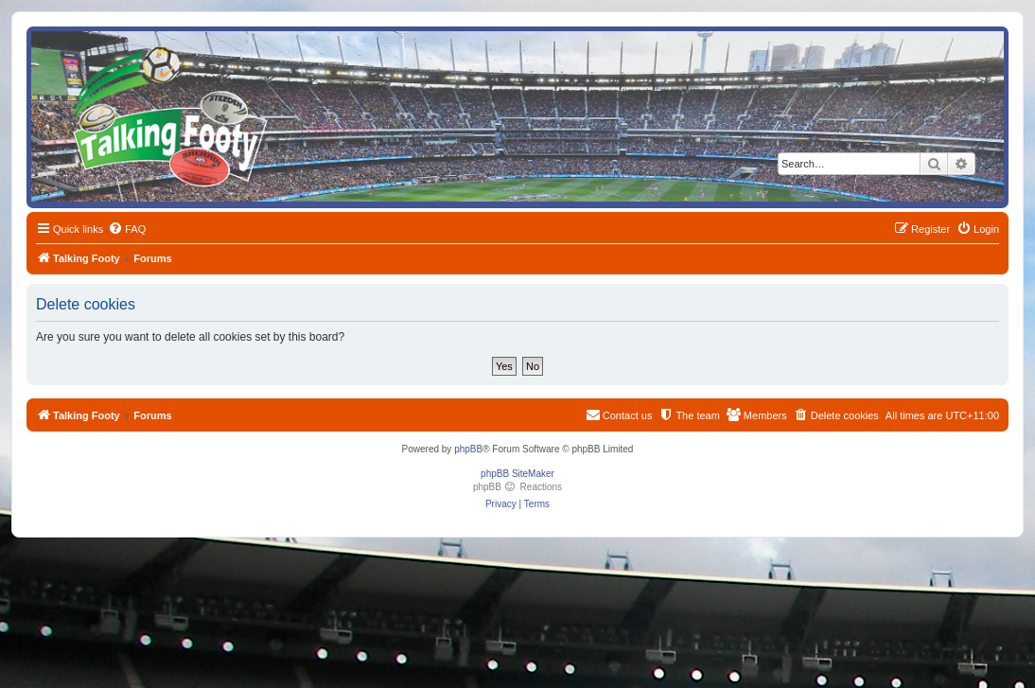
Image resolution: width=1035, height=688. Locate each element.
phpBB (468, 449)
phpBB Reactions (517, 487)
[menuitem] (127, 229)
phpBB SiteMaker (517, 473)
